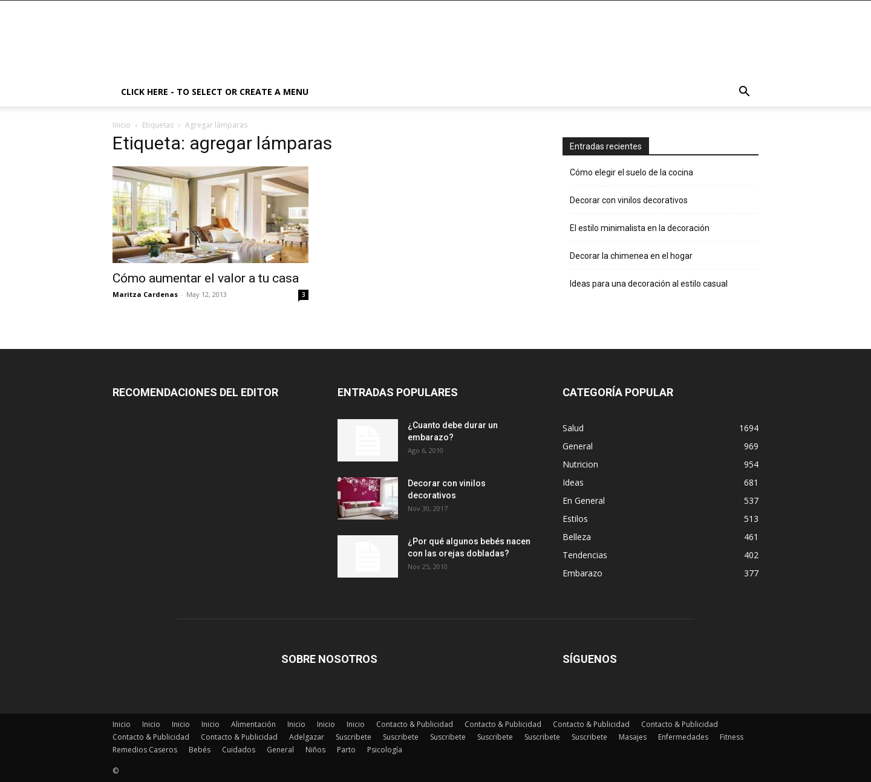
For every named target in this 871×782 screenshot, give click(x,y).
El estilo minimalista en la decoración (640, 228)
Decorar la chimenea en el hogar (631, 256)
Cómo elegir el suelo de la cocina (631, 172)
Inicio (122, 125)
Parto (346, 750)
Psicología (384, 750)
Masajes (633, 737)
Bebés (199, 750)
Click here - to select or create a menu (214, 91)
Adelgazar (306, 737)
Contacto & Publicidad (414, 724)
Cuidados (238, 750)
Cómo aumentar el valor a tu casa (206, 278)
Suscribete (353, 737)
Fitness (731, 737)
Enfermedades (683, 737)
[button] (743, 93)
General (280, 750)
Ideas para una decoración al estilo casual (649, 283)
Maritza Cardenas (145, 294)
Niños (315, 750)
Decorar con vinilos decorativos (629, 200)
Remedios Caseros (145, 750)
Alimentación (253, 724)
